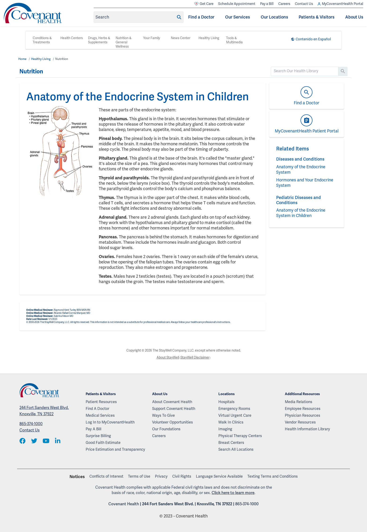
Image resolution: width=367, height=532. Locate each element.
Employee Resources (302, 408)
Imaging (225, 429)
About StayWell (168, 357)
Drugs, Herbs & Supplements (99, 40)
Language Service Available (219, 476)
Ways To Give (163, 415)
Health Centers (71, 38)
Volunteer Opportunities (172, 422)
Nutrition (61, 59)
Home (22, 59)
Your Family (151, 38)
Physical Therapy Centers (240, 435)
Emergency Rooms (234, 408)
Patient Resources (101, 401)
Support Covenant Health (173, 408)
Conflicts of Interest (106, 476)
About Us (354, 17)
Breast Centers (231, 442)
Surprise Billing (98, 435)
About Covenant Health (172, 401)
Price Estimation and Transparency (115, 449)
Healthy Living (208, 38)
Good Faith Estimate (103, 442)
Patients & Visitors (316, 17)
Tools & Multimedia (234, 40)
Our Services (237, 17)
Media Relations (298, 401)
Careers (284, 3)
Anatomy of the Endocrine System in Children (300, 212)
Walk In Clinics (230, 422)
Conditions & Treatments (42, 40)
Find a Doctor (201, 17)
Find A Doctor (97, 408)
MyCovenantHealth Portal (340, 4)
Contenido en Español (313, 39)
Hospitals (226, 401)
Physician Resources (302, 415)
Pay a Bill (267, 3)
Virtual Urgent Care (234, 415)
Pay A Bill (93, 429)
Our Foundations (166, 429)
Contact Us (304, 3)
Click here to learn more (233, 492)
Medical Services (100, 415)
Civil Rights (181, 476)
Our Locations (274, 17)
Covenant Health (123, 503)
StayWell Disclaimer (194, 357)
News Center (180, 38)
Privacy (161, 476)
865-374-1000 (31, 423)
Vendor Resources (300, 422)
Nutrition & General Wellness (124, 42)
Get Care (203, 4)
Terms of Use (139, 476)
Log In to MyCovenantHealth (110, 422)
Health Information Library (307, 429)
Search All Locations (235, 449)
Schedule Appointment (236, 3)
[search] (304, 71)
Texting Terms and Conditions (272, 476)
